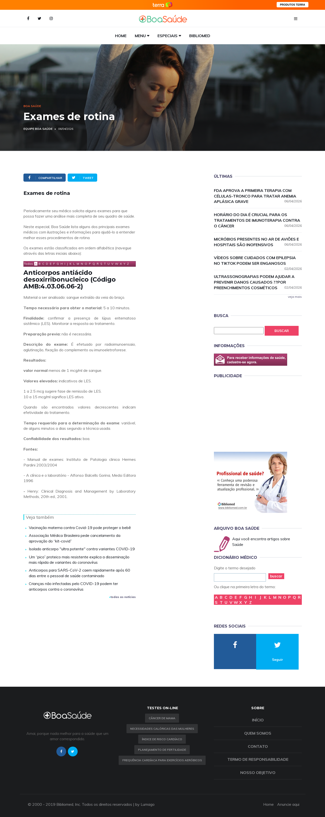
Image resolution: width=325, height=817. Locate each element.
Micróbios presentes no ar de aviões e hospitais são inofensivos (258, 242)
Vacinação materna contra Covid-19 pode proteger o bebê (80, 527)
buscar (276, 576)
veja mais (295, 296)
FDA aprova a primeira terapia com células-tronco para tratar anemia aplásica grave (258, 196)
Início (258, 720)
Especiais (167, 35)
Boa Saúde (32, 106)
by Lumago (145, 804)
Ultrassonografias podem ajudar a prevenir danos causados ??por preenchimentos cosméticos (258, 282)
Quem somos (257, 733)
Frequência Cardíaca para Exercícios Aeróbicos (162, 760)
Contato (258, 746)
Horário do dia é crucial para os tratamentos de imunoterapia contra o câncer (258, 220)
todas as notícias (122, 597)
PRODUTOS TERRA (292, 4)
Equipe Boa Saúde (37, 129)
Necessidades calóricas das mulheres (162, 728)
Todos (28, 263)
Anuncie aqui (288, 804)
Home (120, 35)
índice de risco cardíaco (162, 739)
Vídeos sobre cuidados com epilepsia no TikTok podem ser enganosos (258, 260)
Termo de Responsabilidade (257, 759)
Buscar (281, 331)
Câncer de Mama (162, 718)
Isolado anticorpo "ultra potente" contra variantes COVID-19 (82, 548)
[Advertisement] (250, 414)
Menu (140, 35)
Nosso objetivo (257, 772)
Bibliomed (199, 35)
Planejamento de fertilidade (162, 749)
